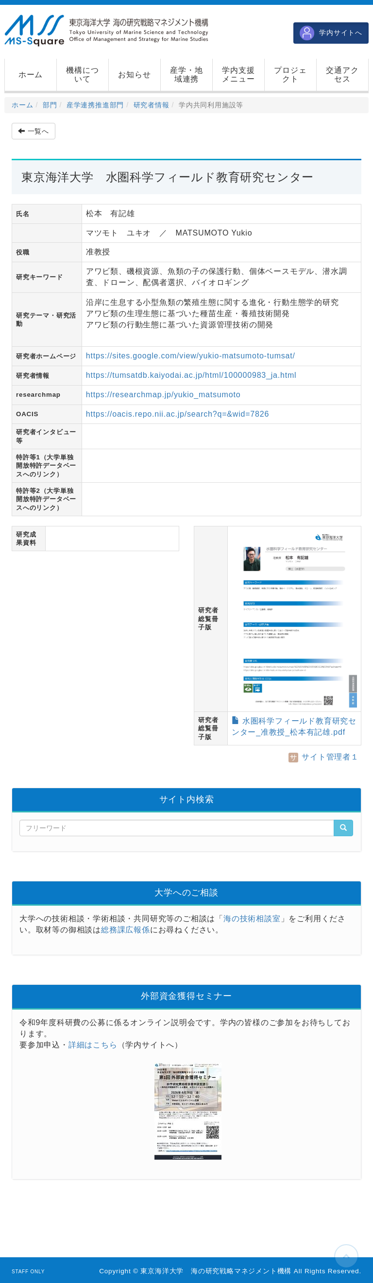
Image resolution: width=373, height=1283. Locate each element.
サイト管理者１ (323, 757)
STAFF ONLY (28, 1271)
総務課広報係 (125, 930)
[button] (82, 74)
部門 (50, 105)
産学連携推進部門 (95, 105)
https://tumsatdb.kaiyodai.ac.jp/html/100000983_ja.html (191, 375)
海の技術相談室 (252, 918)
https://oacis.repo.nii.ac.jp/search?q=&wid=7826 (177, 414)
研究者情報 (152, 105)
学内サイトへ (331, 33)
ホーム (22, 105)
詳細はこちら (93, 1045)
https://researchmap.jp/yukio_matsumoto (163, 394)
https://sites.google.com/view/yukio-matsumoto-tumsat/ (190, 356)
